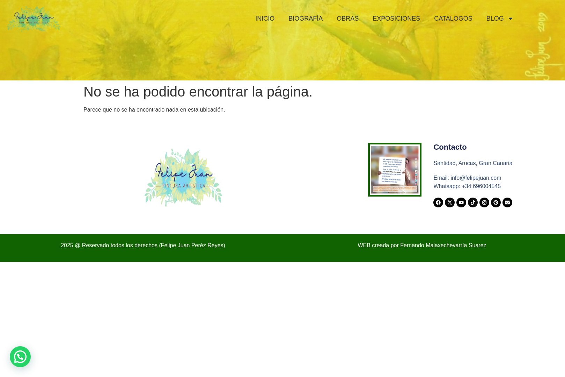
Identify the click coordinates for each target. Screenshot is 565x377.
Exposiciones (396, 18)
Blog (500, 18)
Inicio (264, 18)
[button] (20, 356)
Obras (348, 18)
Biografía (305, 18)
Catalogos (453, 18)
